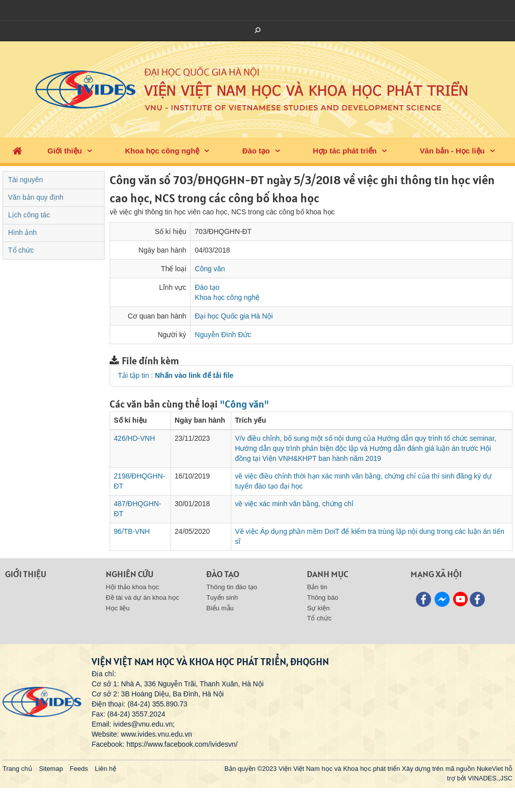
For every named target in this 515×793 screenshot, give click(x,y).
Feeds (79, 768)
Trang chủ (17, 768)
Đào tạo (256, 150)
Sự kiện (318, 608)
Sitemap (51, 768)
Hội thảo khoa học (132, 587)
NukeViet (490, 768)
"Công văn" (244, 404)
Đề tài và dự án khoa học (142, 597)
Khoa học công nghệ (162, 150)
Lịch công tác (29, 215)
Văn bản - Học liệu (452, 150)
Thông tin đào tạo (231, 587)
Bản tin (317, 587)
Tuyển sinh (222, 597)
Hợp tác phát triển (345, 150)
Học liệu (118, 608)
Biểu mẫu (219, 608)
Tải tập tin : (175, 375)
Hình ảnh (22, 232)
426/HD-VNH (134, 438)
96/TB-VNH (132, 531)
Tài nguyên (25, 180)
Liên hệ (105, 768)
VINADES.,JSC (490, 778)
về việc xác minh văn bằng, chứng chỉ (294, 504)
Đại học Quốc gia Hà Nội (234, 316)
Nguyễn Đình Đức (223, 335)
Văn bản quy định (35, 197)
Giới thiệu (64, 150)
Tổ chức (21, 250)
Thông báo (322, 597)
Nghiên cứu (129, 574)
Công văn (210, 269)
